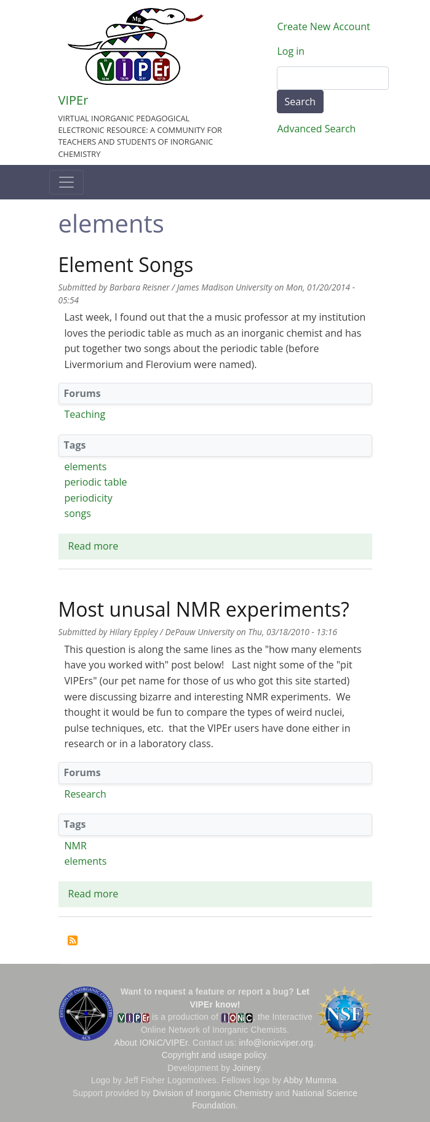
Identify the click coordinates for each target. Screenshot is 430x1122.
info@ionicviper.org (276, 1043)
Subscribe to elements (73, 940)
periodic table (96, 482)
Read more (93, 546)
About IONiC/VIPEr (151, 1043)
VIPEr (73, 100)
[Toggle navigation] (66, 182)
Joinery (246, 1068)
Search (300, 101)
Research (85, 794)
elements (86, 466)
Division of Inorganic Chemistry (213, 1093)
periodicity (89, 498)
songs (78, 513)
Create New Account (323, 26)
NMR (76, 845)
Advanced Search (316, 128)
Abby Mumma (310, 1080)
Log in (291, 51)
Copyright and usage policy (214, 1055)
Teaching (85, 414)
